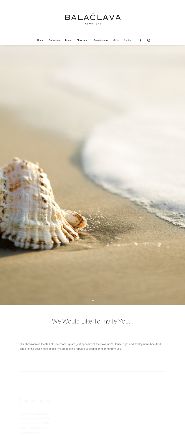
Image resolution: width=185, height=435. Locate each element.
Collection (54, 40)
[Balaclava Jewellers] (92, 17)
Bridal (68, 40)
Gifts (116, 40)
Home (40, 40)
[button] (142, 40)
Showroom (82, 40)
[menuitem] (40, 40)
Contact (128, 40)
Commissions (101, 40)
